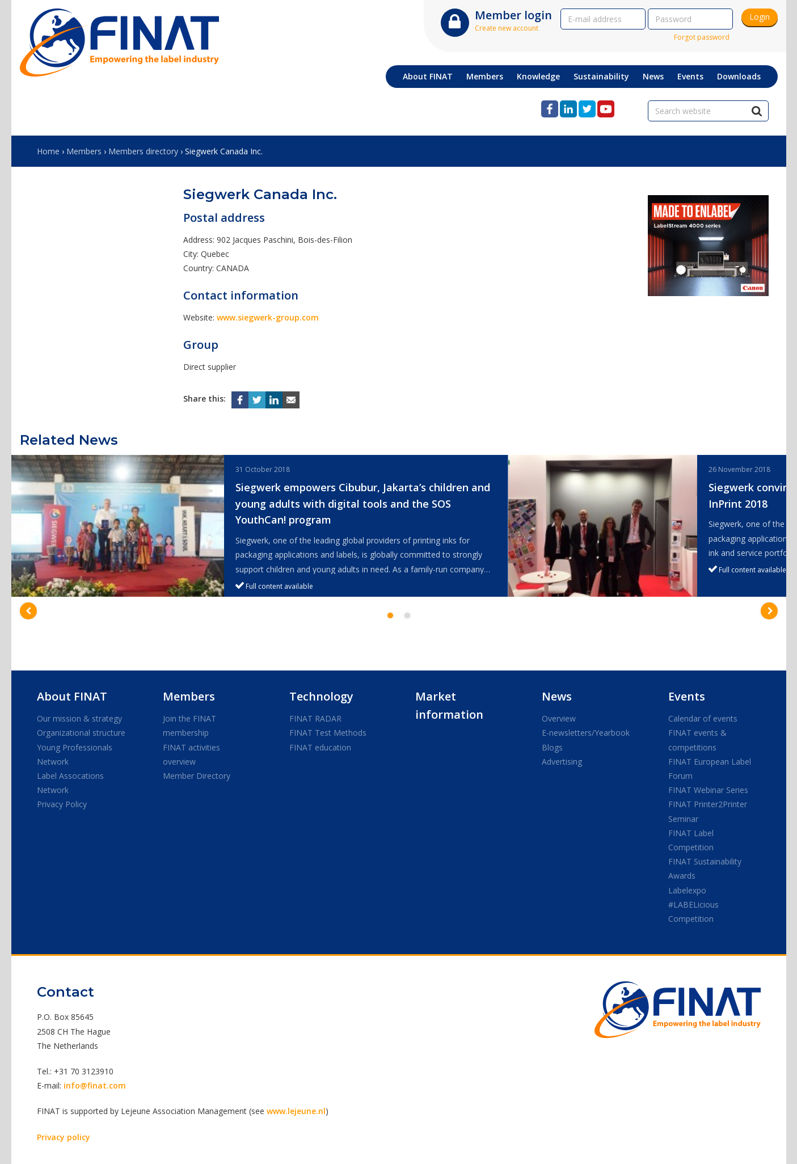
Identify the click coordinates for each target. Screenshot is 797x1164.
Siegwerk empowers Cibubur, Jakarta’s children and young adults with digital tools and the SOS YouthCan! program (362, 503)
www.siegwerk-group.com (268, 317)
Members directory (143, 151)
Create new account (506, 28)
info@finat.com (95, 1085)
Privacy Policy (62, 804)
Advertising (562, 761)
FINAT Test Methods (327, 732)
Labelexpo (687, 890)
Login (759, 16)
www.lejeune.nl (296, 1111)
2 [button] (407, 615)
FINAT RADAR (315, 718)
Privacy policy (63, 1137)
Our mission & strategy (79, 718)
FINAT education (320, 747)
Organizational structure (81, 732)
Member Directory (196, 775)
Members (84, 151)
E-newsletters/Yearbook (586, 732)
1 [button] (390, 615)
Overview (559, 718)
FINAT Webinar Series (708, 790)
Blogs (552, 747)
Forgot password (701, 37)
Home (48, 151)
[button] (28, 610)
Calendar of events (702, 718)
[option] (259, 526)
